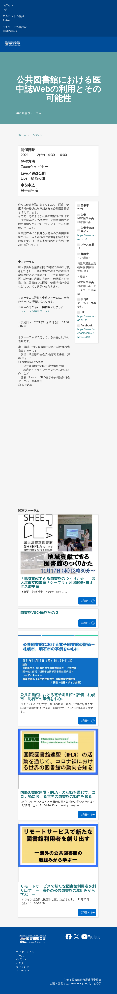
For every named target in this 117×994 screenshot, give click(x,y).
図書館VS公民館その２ (39, 612)
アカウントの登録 (13, 18)
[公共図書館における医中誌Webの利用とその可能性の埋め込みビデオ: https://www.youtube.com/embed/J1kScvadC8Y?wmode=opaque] (56, 426)
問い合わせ (22, 967)
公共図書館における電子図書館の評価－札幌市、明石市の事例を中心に (57, 697)
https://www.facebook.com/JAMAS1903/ (86, 333)
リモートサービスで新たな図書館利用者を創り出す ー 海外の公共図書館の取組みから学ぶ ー (58, 890)
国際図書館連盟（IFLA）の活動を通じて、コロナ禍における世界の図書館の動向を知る (58, 794)
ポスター (21, 963)
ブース (20, 955)
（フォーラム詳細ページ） (34, 311)
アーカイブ (22, 970)
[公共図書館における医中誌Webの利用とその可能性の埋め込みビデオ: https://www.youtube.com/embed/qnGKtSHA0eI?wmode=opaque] (56, 480)
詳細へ (85, 600)
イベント (37, 135)
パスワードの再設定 (15, 29)
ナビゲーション (25, 951)
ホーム (22, 135)
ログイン (8, 7)
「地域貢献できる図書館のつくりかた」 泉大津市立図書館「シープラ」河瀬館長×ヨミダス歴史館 (58, 582)
